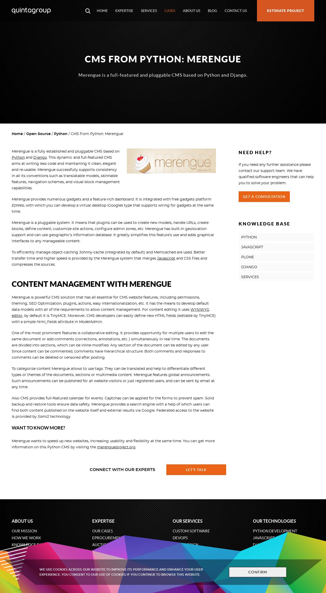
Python (60, 134)
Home (102, 11)
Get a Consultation (264, 197)
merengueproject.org (116, 447)
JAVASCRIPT (252, 247)
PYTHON (249, 237)
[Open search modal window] (88, 10)
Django (40, 157)
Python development (275, 531)
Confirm (257, 572)
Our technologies (274, 521)
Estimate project (285, 11)
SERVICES (250, 277)
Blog (212, 11)
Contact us (236, 11)
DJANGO (249, 267)
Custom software (191, 531)
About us (191, 11)
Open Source (38, 134)
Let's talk (196, 470)
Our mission (24, 531)
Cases (170, 11)
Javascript (166, 258)
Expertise (124, 11)
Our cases (102, 531)
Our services (187, 521)
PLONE (247, 257)
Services (149, 11)
